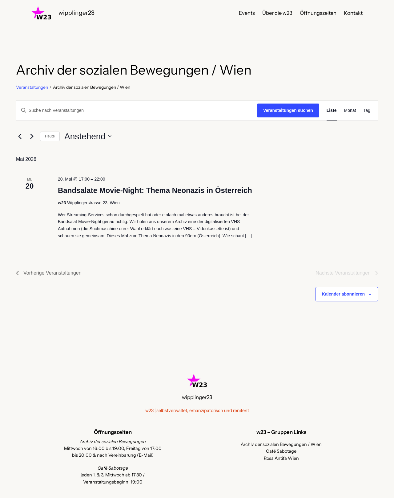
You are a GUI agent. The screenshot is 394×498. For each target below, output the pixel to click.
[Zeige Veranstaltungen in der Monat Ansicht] (350, 110)
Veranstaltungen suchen (288, 110)
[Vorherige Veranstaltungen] (19, 136)
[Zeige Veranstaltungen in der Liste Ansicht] (332, 110)
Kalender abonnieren (343, 294)
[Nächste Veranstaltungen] (31, 136)
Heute (50, 136)
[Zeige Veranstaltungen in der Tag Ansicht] (366, 110)
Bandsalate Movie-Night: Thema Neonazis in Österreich (155, 190)
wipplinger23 (76, 12)
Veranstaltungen (32, 87)
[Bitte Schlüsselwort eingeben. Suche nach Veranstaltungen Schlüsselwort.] (136, 110)
